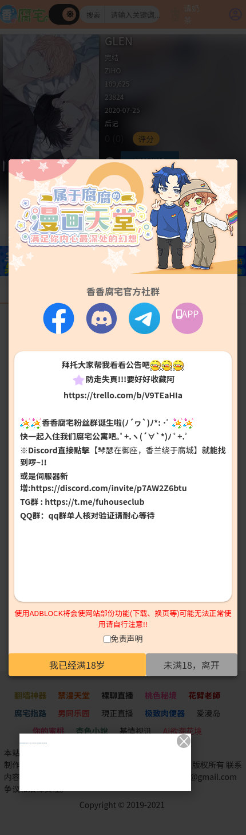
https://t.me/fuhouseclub (94, 501)
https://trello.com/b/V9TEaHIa (123, 395)
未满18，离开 (192, 665)
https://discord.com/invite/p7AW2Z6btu (109, 487)
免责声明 (127, 638)
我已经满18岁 (77, 665)
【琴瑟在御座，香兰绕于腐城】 (146, 450)
